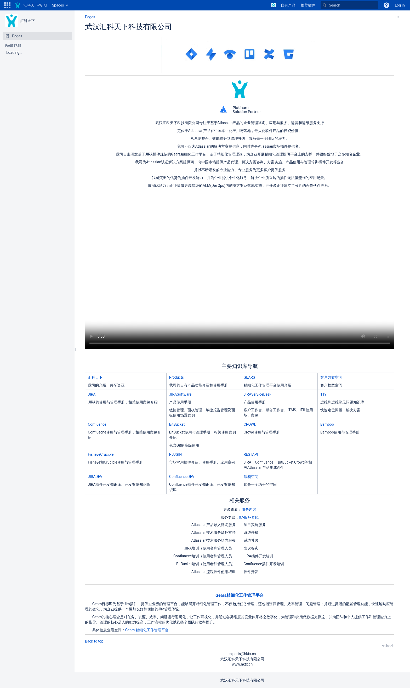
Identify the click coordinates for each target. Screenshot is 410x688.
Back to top (94, 641)
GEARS (249, 377)
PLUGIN (175, 454)
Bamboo (327, 424)
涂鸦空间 (251, 477)
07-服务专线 (249, 517)
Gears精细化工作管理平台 (239, 595)
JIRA (91, 394)
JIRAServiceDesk (257, 394)
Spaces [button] (58, 5)
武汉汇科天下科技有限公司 (128, 26)
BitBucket (177, 424)
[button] (7, 5)
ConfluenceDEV (181, 477)
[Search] (349, 5)
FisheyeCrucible (100, 454)
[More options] (397, 17)
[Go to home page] (30, 5)
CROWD (250, 424)
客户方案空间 (331, 377)
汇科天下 (27, 21)
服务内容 (249, 509)
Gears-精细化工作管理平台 (147, 630)
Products (176, 377)
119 (323, 394)
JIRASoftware (180, 394)
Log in (400, 5)
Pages (90, 17)
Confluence (97, 424)
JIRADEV (95, 477)
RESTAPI (251, 454)
